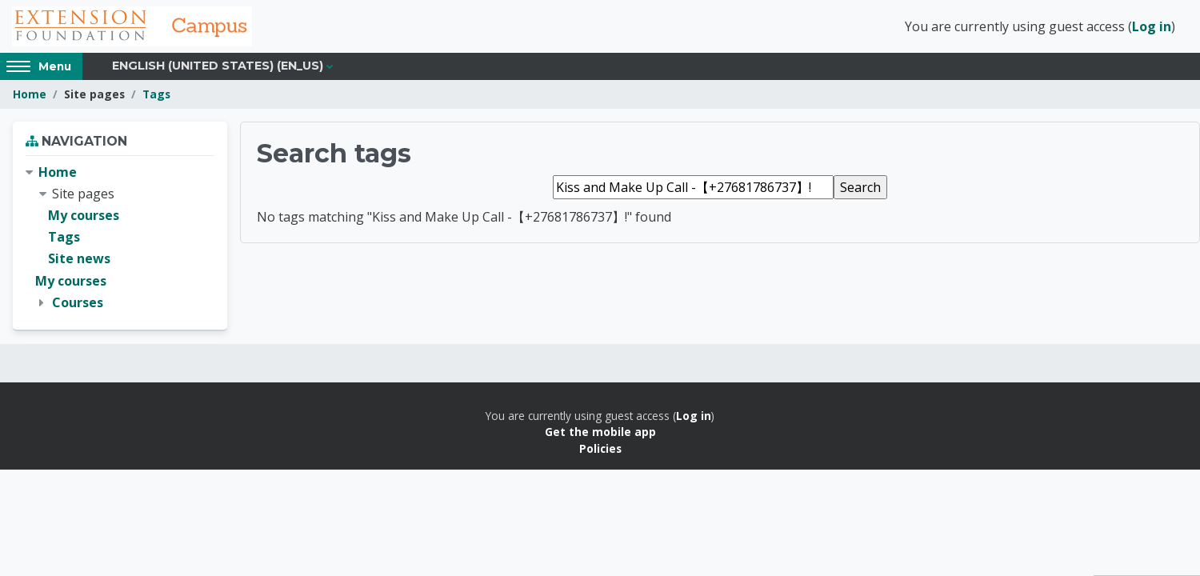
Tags (156, 94)
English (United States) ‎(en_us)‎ (217, 65)
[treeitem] (120, 237)
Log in (1151, 26)
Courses (77, 302)
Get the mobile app (600, 431)
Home (29, 94)
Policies (600, 448)
